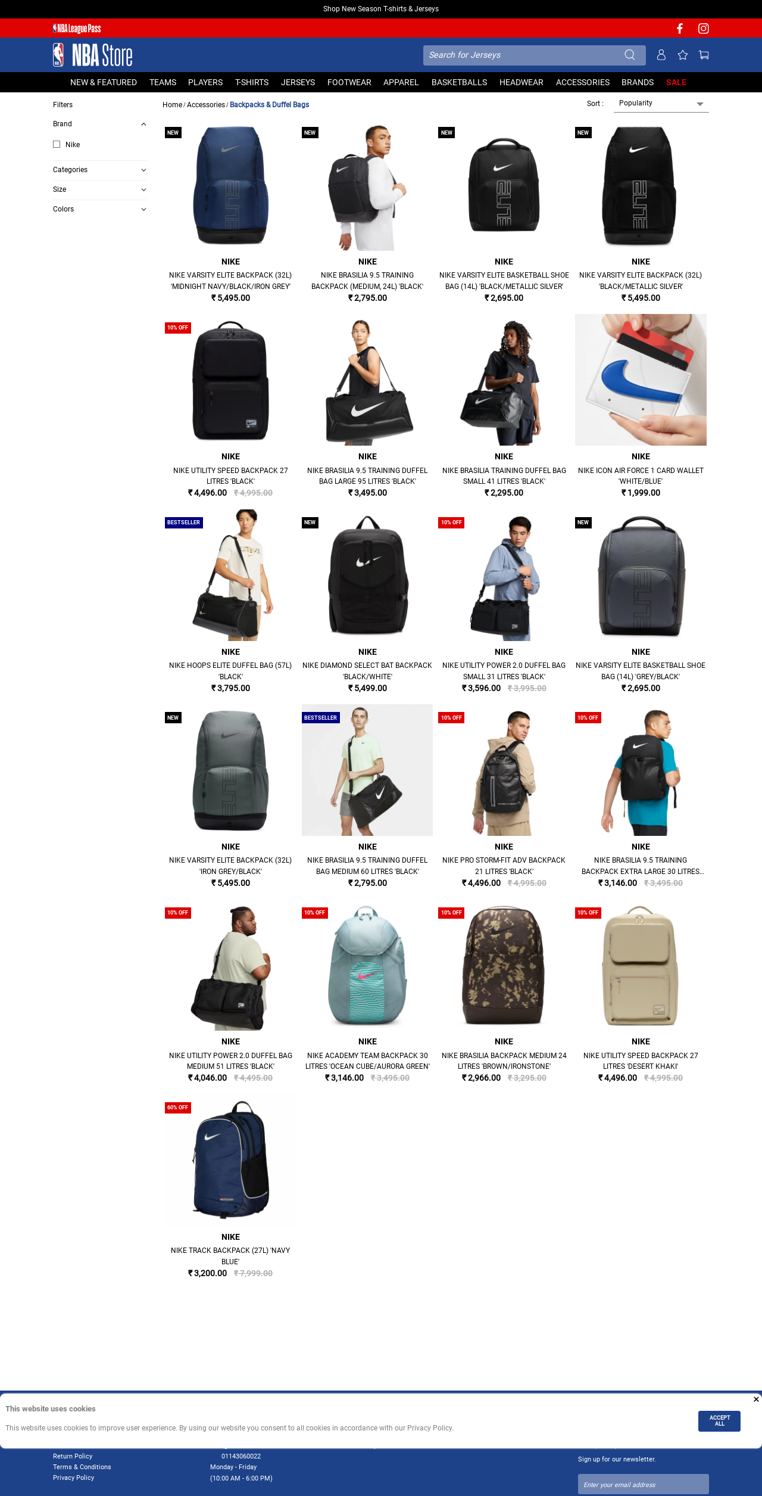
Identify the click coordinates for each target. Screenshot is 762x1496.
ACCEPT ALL (720, 1421)
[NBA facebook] (679, 32)
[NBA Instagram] (703, 32)
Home (172, 104)
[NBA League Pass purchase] (77, 29)
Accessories (206, 104)
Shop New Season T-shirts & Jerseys (381, 9)
